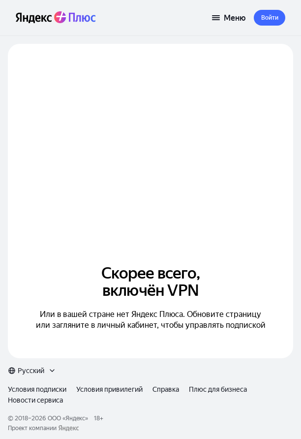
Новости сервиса (35, 400)
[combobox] (32, 370)
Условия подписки (37, 389)
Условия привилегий (109, 389)
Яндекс (75, 418)
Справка (165, 389)
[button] (269, 18)
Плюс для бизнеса (218, 389)
